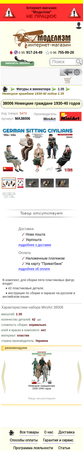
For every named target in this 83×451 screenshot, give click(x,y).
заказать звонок (17, 63)
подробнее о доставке (34, 245)
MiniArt (50, 119)
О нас (48, 432)
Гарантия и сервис (58, 440)
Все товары (29, 432)
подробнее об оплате (34, 269)
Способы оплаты (24, 440)
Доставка (66, 432)
